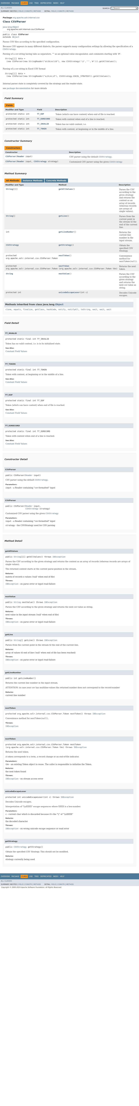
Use (31, 3)
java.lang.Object (11, 27)
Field (20, 11)
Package (15, 3)
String (9, 189)
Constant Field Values (16, 351)
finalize (27, 309)
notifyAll (73, 309)
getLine (63, 216)
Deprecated (45, 3)
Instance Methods (32, 180)
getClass (39, 309)
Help (62, 3)
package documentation (18, 88)
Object (15, 37)
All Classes (6, 8)
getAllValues (66, 189)
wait (95, 309)
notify (61, 309)
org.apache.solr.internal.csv (26, 17)
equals (17, 309)
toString (85, 309)
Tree (36, 3)
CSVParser (10, 156)
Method (37, 11)
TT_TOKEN (41, 129)
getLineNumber (66, 232)
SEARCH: (106, 8)
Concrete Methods (56, 180)
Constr (28, 11)
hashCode (51, 309)
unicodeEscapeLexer (69, 292)
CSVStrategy (40, 161)
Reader (20, 156)
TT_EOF (40, 114)
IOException (58, 557)
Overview (5, 3)
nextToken (64, 255)
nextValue (64, 274)
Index (55, 3)
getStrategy (65, 245)
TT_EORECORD (43, 119)
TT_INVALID (43, 124)
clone (8, 309)
